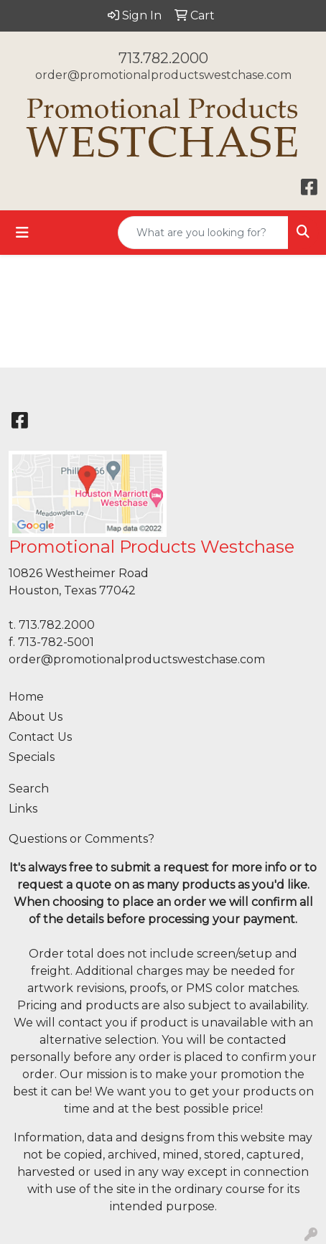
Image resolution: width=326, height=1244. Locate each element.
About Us (35, 717)
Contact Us (40, 737)
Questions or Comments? (81, 839)
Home (26, 696)
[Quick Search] (203, 232)
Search (29, 788)
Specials (32, 757)
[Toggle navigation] (22, 233)
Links (23, 808)
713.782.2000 (163, 58)
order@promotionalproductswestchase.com (163, 75)
